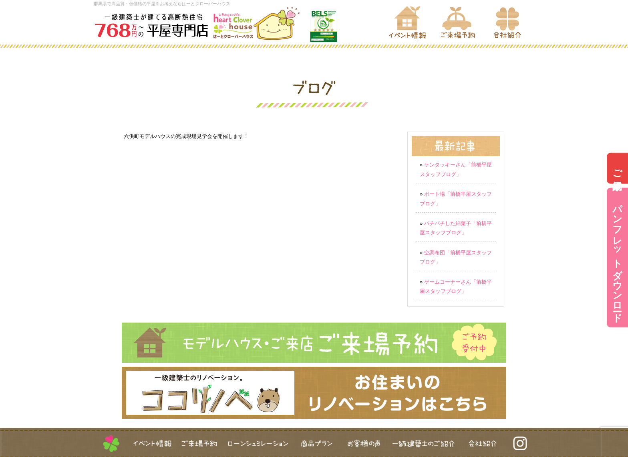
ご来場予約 (617, 167)
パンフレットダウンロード (617, 257)
